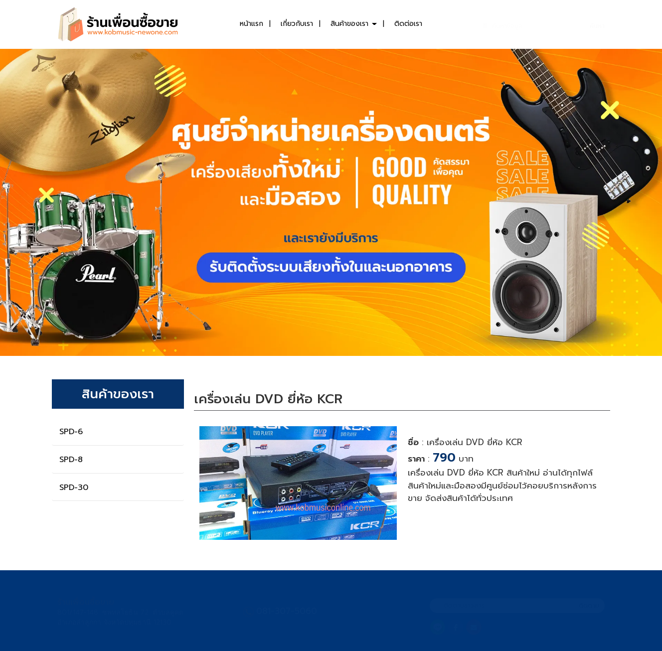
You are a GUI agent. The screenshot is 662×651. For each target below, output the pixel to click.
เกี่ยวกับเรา (297, 23)
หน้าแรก (251, 23)
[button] (49, 202)
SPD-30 (73, 487)
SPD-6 (71, 432)
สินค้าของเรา (354, 23)
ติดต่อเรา (408, 23)
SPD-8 (71, 460)
